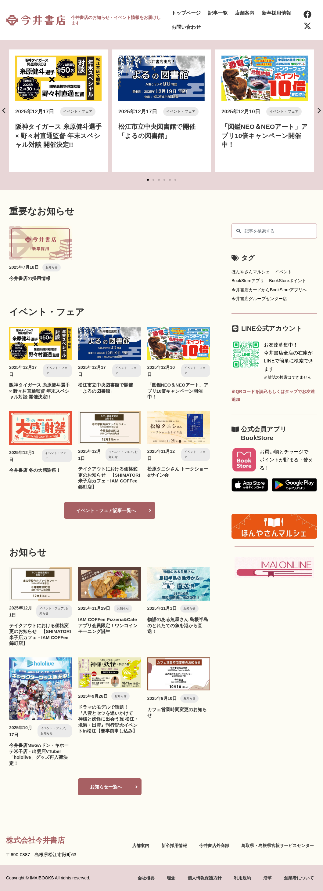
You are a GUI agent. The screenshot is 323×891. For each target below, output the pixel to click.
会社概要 (146, 877)
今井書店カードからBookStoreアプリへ (269, 289)
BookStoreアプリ (247, 280)
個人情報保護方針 (205, 877)
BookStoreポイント (287, 280)
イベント (283, 271)
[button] (4, 111)
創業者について (299, 877)
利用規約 (242, 877)
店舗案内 (244, 13)
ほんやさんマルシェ (250, 271)
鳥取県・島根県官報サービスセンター (277, 845)
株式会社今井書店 (35, 840)
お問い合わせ (186, 27)
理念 (171, 877)
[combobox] (274, 230)
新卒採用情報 (276, 13)
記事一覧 (218, 13)
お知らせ (51, 267)
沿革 (267, 877)
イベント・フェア (77, 111)
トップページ (186, 13)
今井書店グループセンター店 (259, 298)
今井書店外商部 (214, 845)
